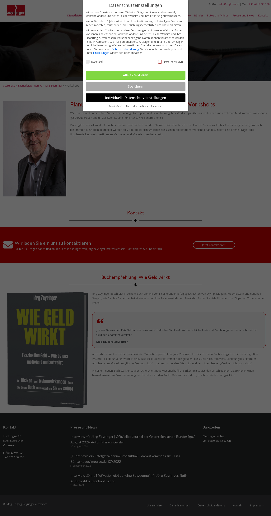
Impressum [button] (156, 106)
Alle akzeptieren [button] (135, 75)
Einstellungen (101, 53)
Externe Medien (170, 61)
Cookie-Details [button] (116, 106)
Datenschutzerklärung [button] (137, 106)
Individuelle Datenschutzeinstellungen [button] (135, 97)
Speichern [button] (135, 86)
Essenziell (94, 61)
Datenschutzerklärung (125, 49)
